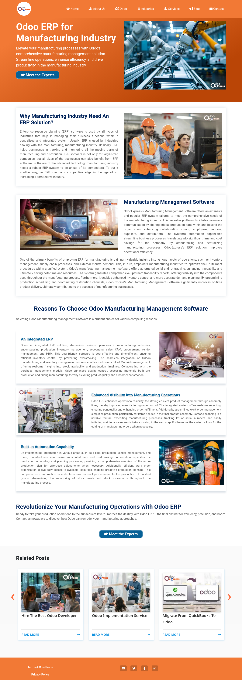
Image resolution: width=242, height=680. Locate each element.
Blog (194, 9)
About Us (96, 9)
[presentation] (12, 589)
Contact (216, 9)
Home (72, 9)
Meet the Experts (37, 75)
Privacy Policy (40, 674)
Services (172, 9)
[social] (123, 668)
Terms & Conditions (40, 667)
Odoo (121, 9)
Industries (145, 9)
